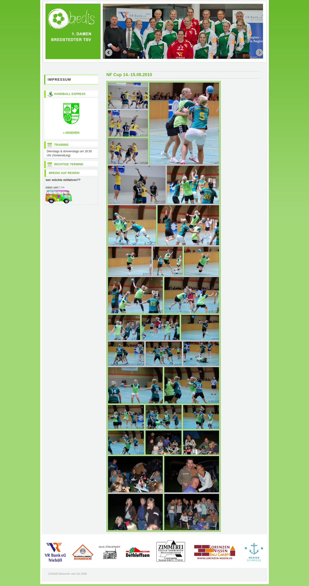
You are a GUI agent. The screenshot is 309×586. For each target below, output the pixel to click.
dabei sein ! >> (54, 187)
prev (259, 52)
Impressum (59, 79)
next (108, 52)
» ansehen (71, 132)
